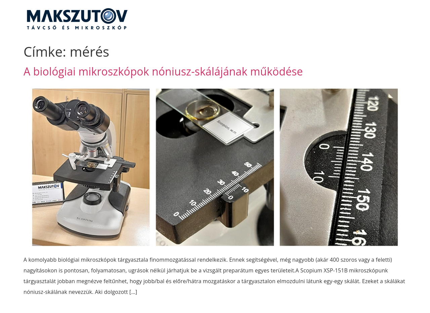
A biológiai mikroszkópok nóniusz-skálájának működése (163, 71)
